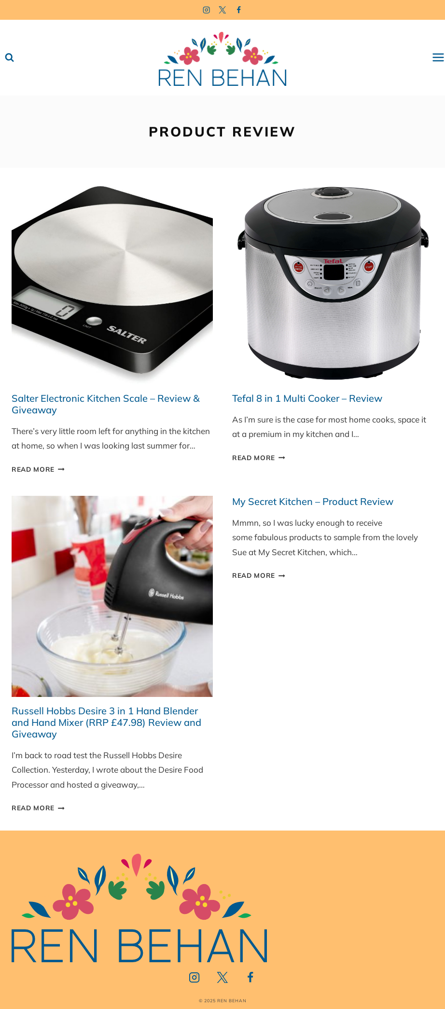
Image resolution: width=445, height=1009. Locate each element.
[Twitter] (222, 9)
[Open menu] (438, 57)
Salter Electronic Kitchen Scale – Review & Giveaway (105, 404)
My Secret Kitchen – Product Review (312, 501)
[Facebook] (239, 9)
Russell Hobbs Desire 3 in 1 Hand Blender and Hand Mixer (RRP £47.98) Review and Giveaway (106, 722)
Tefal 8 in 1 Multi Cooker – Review (307, 398)
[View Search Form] (9, 57)
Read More (38, 469)
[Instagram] (206, 9)
